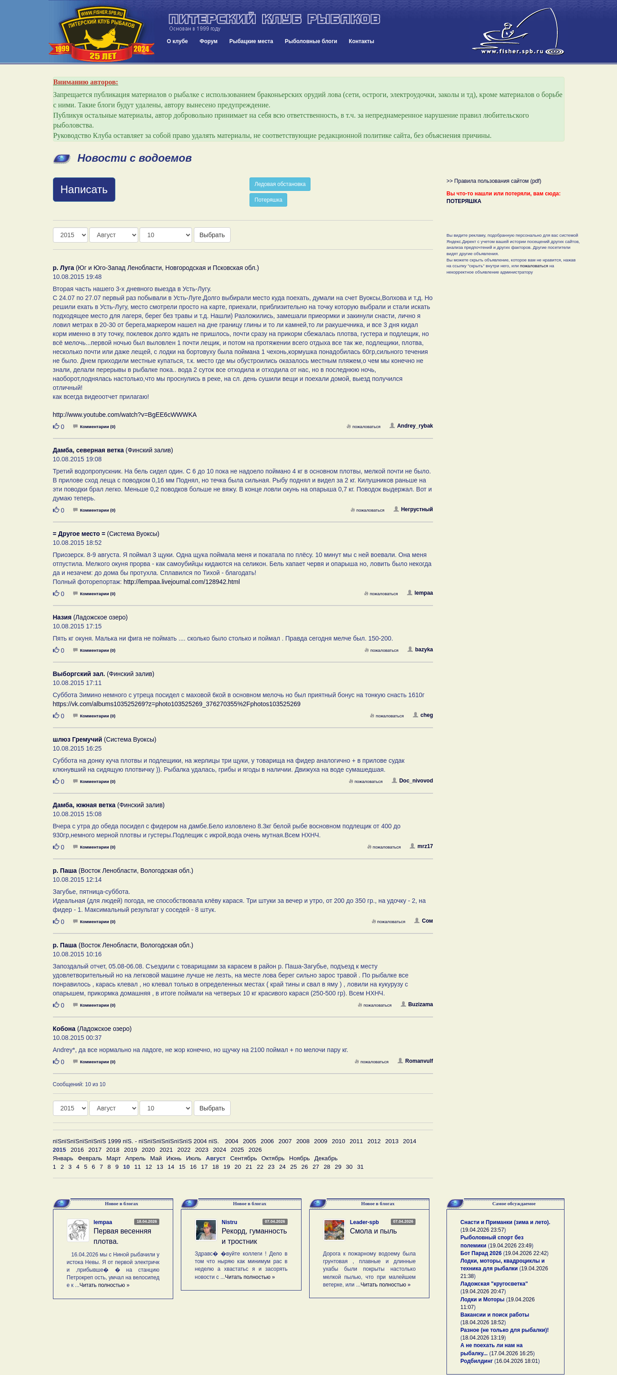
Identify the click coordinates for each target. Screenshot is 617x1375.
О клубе (177, 41)
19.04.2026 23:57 (483, 1230)
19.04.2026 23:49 (510, 1245)
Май (156, 1158)
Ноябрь (299, 1158)
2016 (77, 1149)
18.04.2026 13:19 (483, 1338)
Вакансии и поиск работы (494, 1315)
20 (238, 1166)
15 (182, 1166)
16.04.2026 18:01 (517, 1361)
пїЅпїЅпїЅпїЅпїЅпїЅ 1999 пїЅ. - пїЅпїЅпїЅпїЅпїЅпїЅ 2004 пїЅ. (136, 1141)
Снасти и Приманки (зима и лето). (505, 1222)
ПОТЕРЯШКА (463, 201)
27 (315, 1166)
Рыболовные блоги (311, 41)
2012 (374, 1141)
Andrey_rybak (411, 426)
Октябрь (273, 1158)
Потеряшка (268, 200)
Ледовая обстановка (280, 184)
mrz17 (421, 846)
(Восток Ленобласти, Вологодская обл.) (123, 870)
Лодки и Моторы (482, 1299)
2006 (267, 1141)
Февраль (90, 1158)
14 (171, 1166)
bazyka (420, 649)
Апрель (135, 1158)
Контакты (361, 41)
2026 (255, 1149)
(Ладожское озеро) (90, 617)
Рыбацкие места (251, 41)
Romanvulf (415, 1061)
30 (349, 1166)
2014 (409, 1141)
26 (305, 1166)
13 (160, 1166)
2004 (232, 1141)
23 (271, 1166)
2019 (130, 1149)
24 (282, 1166)
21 (248, 1166)
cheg (423, 715)
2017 (95, 1149)
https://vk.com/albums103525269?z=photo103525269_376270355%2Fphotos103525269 (177, 703)
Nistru (229, 1222)
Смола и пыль (373, 1231)
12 (148, 1166)
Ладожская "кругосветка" (494, 1284)
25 (293, 1166)
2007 (285, 1141)
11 (137, 1166)
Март (113, 1158)
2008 (303, 1141)
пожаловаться (363, 426)
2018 (112, 1149)
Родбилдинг (476, 1361)
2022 (184, 1149)
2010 (338, 1141)
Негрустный (413, 509)
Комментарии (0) (94, 426)
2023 (202, 1149)
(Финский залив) (113, 450)
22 (260, 1166)
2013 (391, 1141)
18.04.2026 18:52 (483, 1322)
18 (215, 1166)
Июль (193, 1158)
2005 (249, 1141)
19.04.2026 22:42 (526, 1253)
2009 (321, 1141)
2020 (148, 1149)
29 (338, 1166)
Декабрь (326, 1158)
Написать (84, 189)
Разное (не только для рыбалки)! (504, 1330)
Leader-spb (364, 1222)
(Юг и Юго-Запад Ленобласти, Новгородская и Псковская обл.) (156, 267)
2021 (166, 1149)
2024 (219, 1149)
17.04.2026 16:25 (512, 1353)
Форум (209, 41)
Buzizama (417, 1004)
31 (360, 1166)
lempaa (420, 593)
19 (226, 1166)
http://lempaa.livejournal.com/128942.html (181, 581)
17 (204, 1166)
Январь (63, 1158)
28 (327, 1166)
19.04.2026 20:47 (483, 1291)
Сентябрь (243, 1158)
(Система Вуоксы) (106, 533)
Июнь (174, 1158)
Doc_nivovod (412, 781)
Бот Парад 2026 (481, 1253)
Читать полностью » (104, 1285)
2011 (356, 1141)
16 (193, 1166)
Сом (423, 921)
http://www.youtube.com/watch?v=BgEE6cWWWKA (125, 414)
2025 (237, 1149)
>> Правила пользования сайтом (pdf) (493, 181)
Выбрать (212, 235)
